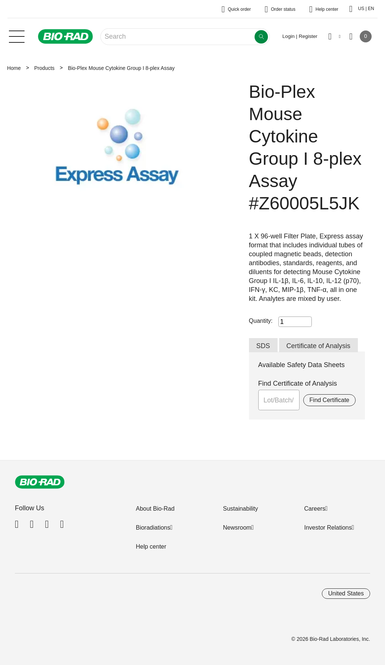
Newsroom (237, 527)
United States (346, 593)
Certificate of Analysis (318, 346)
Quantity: (261, 321)
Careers (314, 508)
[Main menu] (16, 35)
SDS (263, 346)
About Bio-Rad (155, 508)
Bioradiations (153, 527)
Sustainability (240, 508)
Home (14, 68)
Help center (151, 546)
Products (44, 68)
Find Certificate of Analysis (297, 383)
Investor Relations (328, 527)
